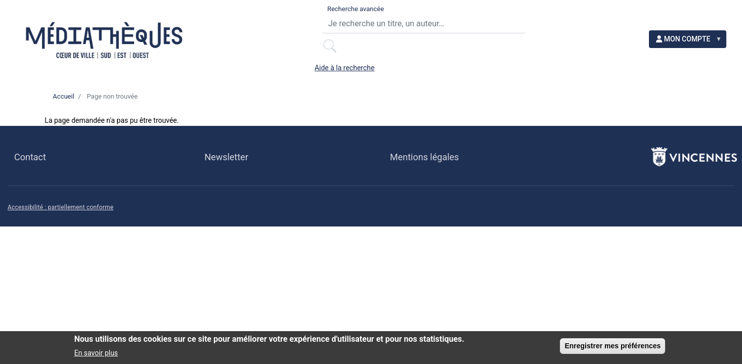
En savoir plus (96, 355)
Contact (30, 162)
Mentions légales (424, 162)
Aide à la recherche (577, 14)
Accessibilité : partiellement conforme (60, 213)
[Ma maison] (34, 68)
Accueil (63, 102)
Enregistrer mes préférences (612, 348)
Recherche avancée (292, 14)
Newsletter (226, 162)
